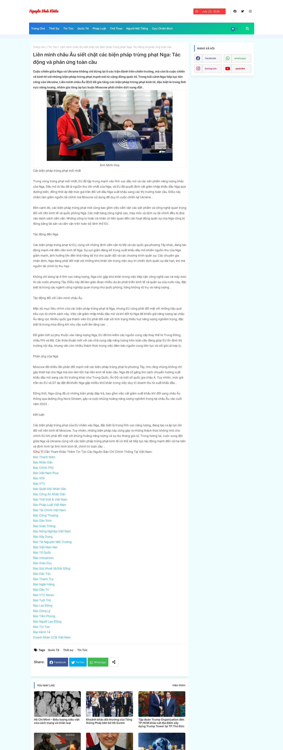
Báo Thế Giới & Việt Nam (50, 499)
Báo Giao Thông (44, 526)
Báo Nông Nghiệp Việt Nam (52, 531)
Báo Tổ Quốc (42, 552)
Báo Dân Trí (41, 589)
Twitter (80, 662)
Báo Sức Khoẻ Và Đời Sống (51, 568)
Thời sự (68, 650)
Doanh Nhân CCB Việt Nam (52, 637)
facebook (210, 58)
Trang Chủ (38, 28)
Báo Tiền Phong (44, 616)
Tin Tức (68, 28)
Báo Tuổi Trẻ (42, 600)
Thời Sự (54, 28)
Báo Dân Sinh (42, 521)
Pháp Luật (99, 28)
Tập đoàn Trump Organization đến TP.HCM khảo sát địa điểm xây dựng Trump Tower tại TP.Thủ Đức (161, 723)
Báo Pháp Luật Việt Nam (49, 505)
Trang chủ (39, 47)
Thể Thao (116, 28)
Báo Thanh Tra (43, 579)
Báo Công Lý (41, 611)
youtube (240, 68)
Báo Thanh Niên (44, 457)
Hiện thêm (179, 685)
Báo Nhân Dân (43, 462)
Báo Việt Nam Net (45, 547)
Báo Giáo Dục (42, 563)
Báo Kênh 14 (41, 632)
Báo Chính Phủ (43, 467)
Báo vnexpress (43, 558)
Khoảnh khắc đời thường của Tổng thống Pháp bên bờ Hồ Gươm (109, 721)
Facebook (60, 662)
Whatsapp (100, 662)
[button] (247, 28)
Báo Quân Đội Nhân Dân (49, 489)
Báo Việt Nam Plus (46, 473)
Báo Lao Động (42, 605)
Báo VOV (39, 478)
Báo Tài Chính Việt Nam (49, 510)
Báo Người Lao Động (47, 621)
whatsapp (240, 58)
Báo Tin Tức (41, 627)
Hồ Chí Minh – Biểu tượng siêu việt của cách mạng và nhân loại (56, 721)
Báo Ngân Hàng (43, 584)
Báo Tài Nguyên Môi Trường (52, 542)
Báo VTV (39, 483)
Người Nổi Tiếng (137, 28)
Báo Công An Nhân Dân (49, 494)
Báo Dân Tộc (42, 574)
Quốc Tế (83, 28)
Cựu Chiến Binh (162, 28)
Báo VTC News (43, 595)
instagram (211, 68)
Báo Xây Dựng (42, 536)
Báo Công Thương (45, 515)
